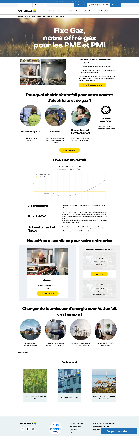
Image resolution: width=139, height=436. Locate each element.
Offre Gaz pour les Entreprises (50, 16)
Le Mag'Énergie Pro (103, 11)
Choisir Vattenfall (69, 150)
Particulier (25, 5)
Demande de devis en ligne (92, 85)
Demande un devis (47, 293)
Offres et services (37, 16)
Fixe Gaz (62, 16)
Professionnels (27, 16)
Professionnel (39, 5)
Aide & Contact (89, 11)
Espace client (116, 5)
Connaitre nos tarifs (80, 5)
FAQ (71, 432)
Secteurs (79, 11)
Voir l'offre (99, 274)
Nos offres (52, 11)
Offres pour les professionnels (104, 423)
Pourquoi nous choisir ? (65, 11)
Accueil (20, 16)
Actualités (73, 429)
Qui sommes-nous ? (77, 423)
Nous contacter (75, 426)
